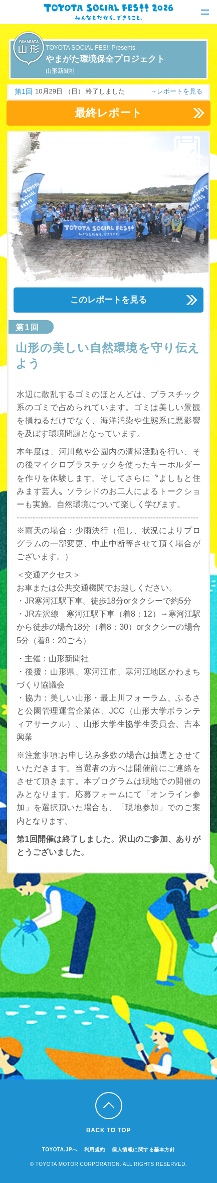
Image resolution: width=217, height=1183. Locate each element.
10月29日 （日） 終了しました (80, 91)
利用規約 (94, 1149)
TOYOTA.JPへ (60, 1149)
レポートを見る (179, 91)
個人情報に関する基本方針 (143, 1149)
